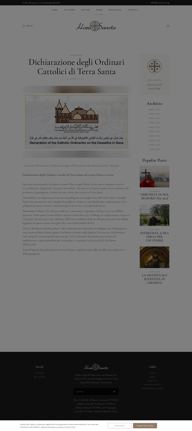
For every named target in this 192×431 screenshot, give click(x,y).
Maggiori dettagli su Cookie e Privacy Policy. (58, 427)
